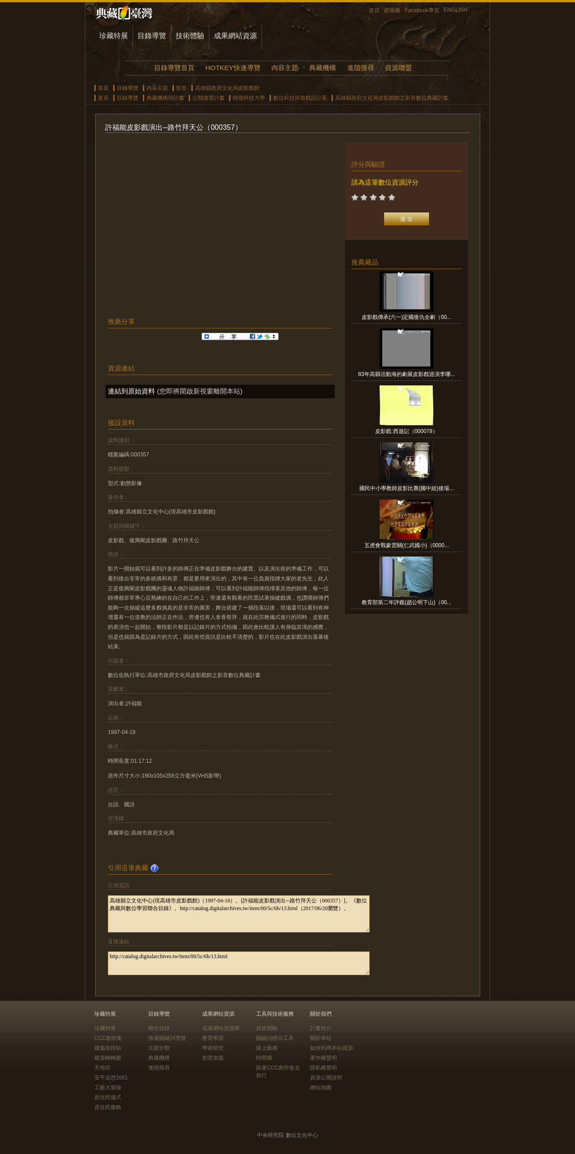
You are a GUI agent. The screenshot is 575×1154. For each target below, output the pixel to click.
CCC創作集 (108, 1038)
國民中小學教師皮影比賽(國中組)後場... (406, 488)
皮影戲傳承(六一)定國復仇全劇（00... (406, 317)
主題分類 (159, 1048)
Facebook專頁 (422, 10)
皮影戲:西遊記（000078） (406, 431)
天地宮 (102, 1068)
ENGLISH (456, 10)
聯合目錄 (159, 1028)
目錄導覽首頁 (174, 67)
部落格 (392, 10)
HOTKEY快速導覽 (232, 67)
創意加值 (213, 1058)
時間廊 (264, 1058)
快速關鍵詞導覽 (167, 1038)
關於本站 (321, 1038)
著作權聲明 (323, 1058)
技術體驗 (190, 36)
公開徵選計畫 (208, 98)
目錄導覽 (151, 36)
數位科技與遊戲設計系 (300, 98)
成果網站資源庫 (221, 1028)
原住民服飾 (107, 1107)
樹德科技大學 (249, 98)
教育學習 (213, 1038)
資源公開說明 (326, 1077)
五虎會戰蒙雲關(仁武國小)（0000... (406, 545)
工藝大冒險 (107, 1087)
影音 (181, 88)
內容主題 (284, 67)
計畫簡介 (321, 1028)
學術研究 (213, 1048)
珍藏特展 (113, 36)
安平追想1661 (111, 1077)
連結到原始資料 (131, 391)
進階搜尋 (360, 67)
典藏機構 (322, 67)
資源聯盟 (398, 67)
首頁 (374, 10)
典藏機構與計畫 (165, 98)
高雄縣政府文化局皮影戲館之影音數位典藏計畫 (391, 98)
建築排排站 (107, 1048)
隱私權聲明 (323, 1068)
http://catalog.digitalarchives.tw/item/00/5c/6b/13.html (239, 963)
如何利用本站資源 (331, 1048)
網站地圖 (321, 1087)
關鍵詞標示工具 (275, 1038)
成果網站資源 (235, 36)
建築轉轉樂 (107, 1058)
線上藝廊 (267, 1048)
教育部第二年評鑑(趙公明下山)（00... (406, 602)
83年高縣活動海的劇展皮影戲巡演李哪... (406, 374)
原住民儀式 (107, 1097)
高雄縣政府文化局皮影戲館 (227, 88)
